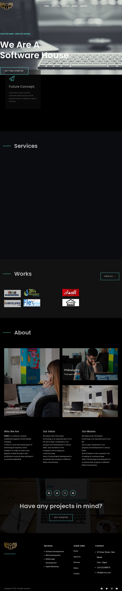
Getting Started (14, 71)
